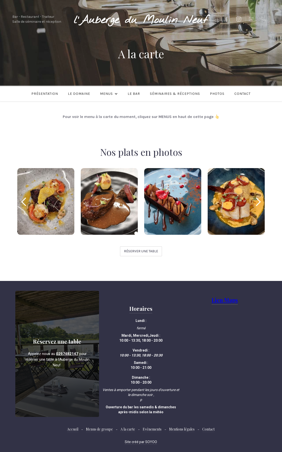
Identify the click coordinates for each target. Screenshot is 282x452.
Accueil (72, 429)
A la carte (128, 429)
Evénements (152, 429)
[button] (109, 93)
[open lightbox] (45, 201)
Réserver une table (141, 251)
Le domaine (79, 94)
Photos (217, 94)
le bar (134, 94)
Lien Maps (225, 300)
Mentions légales (182, 429)
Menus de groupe (99, 429)
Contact (242, 94)
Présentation (44, 94)
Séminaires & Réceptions (175, 94)
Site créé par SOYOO (141, 442)
